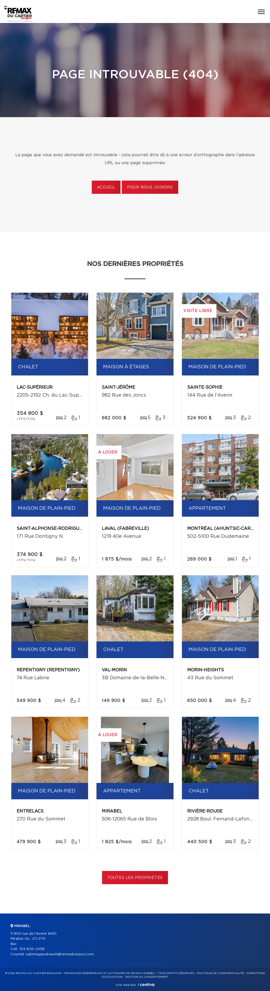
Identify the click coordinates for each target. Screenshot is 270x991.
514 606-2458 (32, 949)
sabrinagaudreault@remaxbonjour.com (60, 954)
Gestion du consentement (146, 977)
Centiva (146, 984)
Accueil (106, 187)
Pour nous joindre (150, 187)
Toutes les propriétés (135, 878)
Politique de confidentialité (220, 973)
